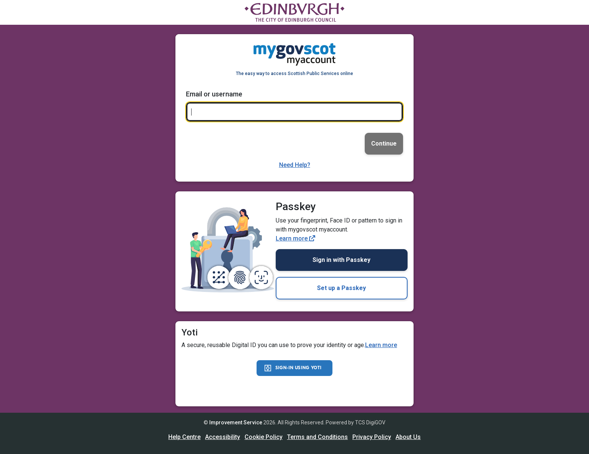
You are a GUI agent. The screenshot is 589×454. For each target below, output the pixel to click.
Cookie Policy (263, 436)
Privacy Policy (371, 436)
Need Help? (294, 164)
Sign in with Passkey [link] (341, 259)
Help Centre (184, 436)
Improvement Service (235, 422)
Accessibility (222, 436)
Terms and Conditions (317, 436)
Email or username (214, 94)
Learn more (295, 238)
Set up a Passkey (341, 288)
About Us (408, 436)
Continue (384, 143)
